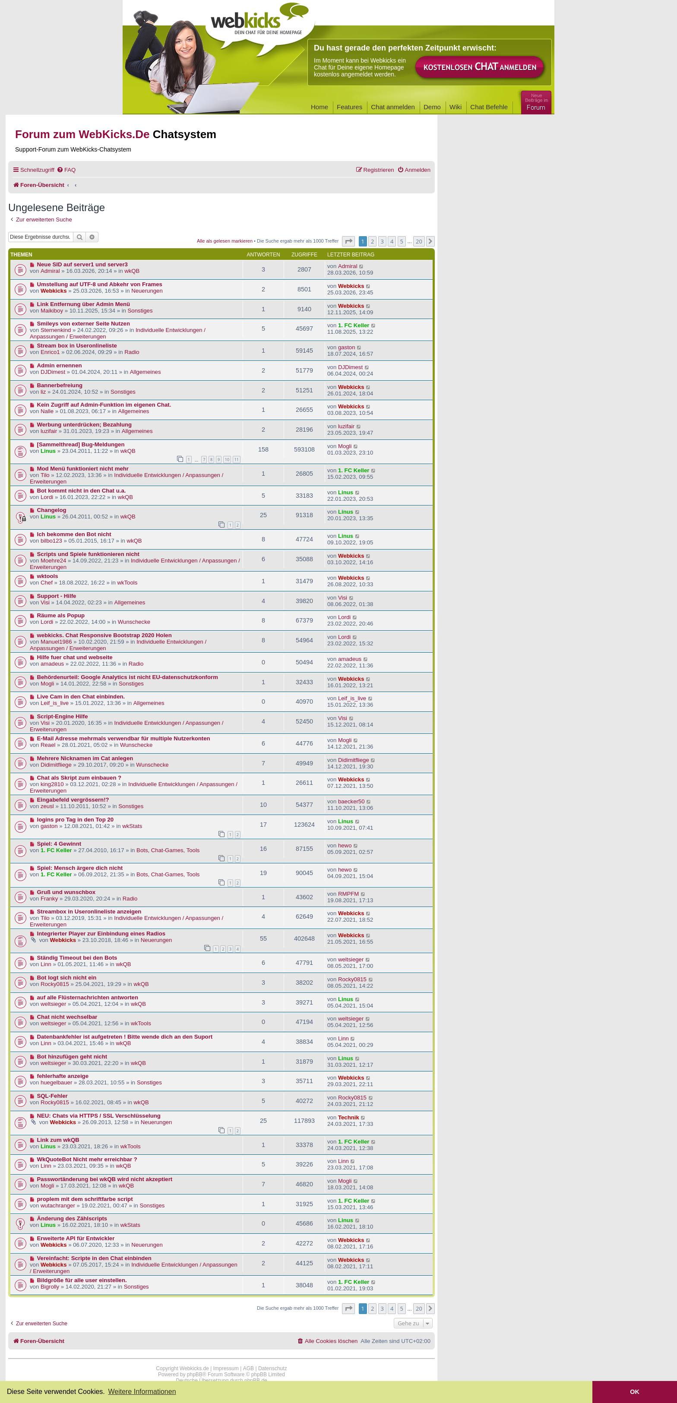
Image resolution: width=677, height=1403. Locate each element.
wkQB (131, 271)
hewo (345, 845)
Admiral (50, 271)
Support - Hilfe (56, 596)
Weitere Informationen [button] (142, 1391)
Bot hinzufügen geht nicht (72, 1056)
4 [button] (391, 241)
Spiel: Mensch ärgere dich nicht (80, 868)
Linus (48, 451)
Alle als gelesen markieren (225, 240)
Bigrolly (50, 1286)
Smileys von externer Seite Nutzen (83, 323)
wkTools (127, 582)
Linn (46, 964)
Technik (348, 1117)
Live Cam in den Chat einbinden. (81, 696)
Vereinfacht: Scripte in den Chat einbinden (94, 1258)
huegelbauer (56, 1082)
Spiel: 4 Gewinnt (59, 844)
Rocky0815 (55, 984)
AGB (248, 1368)
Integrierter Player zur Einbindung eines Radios (101, 933)
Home (319, 107)
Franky (49, 898)
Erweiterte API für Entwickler (76, 1238)
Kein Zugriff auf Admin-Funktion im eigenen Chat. (104, 404)
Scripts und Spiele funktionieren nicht (88, 554)
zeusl (47, 806)
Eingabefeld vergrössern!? (73, 799)
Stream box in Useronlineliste (77, 345)
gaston (346, 347)
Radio (131, 352)
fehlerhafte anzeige (63, 1076)
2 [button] (372, 241)
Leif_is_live (55, 703)
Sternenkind (56, 330)
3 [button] (382, 241)
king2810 (52, 784)
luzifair (49, 431)
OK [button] (634, 1391)
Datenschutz (272, 1368)
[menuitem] (66, 170)
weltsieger (351, 959)
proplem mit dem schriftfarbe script (85, 1199)
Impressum (226, 1368)
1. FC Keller (354, 325)
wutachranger (58, 1205)
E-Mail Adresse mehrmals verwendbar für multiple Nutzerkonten (123, 738)
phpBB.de (255, 1381)
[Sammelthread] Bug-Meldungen (81, 444)
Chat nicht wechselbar (67, 1017)
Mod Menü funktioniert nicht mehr (83, 468)
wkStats (132, 826)
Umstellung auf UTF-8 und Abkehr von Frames (99, 284)
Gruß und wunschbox (66, 892)
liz (43, 392)
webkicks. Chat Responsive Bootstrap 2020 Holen (104, 635)
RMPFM (348, 894)
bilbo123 (51, 540)
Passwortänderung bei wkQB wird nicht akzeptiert (105, 1179)
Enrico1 (50, 352)
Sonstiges (140, 310)
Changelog (51, 510)
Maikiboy (52, 310)
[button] (348, 241)
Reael (48, 745)
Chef (47, 582)
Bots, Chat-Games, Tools (167, 850)
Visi (45, 602)
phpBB (194, 1374)
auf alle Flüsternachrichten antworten (88, 997)
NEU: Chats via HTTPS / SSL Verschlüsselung (99, 1115)
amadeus (52, 663)
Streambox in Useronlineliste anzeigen (89, 911)
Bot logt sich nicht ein (67, 977)
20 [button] (419, 241)
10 (227, 459)
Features (349, 107)
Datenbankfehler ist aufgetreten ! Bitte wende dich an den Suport (125, 1036)
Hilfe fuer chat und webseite (75, 657)
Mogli (345, 446)
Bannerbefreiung (60, 385)
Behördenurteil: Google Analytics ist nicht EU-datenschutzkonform (127, 677)
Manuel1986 (56, 641)
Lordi (47, 497)
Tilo (45, 475)
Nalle (47, 411)
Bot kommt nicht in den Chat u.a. (81, 490)
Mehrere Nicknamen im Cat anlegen (85, 758)
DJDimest (53, 372)
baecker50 (351, 801)
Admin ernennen (59, 365)
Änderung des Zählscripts (72, 1218)
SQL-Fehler (52, 1096)
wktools (47, 576)
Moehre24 (53, 560)
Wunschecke (134, 622)
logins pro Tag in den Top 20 (75, 819)
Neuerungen (147, 291)
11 (236, 459)
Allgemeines (145, 372)
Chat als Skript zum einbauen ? (79, 777)
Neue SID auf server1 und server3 (82, 264)
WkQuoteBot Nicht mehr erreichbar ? (87, 1159)
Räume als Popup (61, 615)
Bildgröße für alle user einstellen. (82, 1280)
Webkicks (54, 291)
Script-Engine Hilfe (62, 716)
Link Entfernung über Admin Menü (83, 304)
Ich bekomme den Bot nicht (74, 534)
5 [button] (401, 241)
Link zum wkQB (58, 1140)
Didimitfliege (56, 765)
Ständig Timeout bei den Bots (77, 957)
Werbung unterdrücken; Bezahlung (84, 424)
